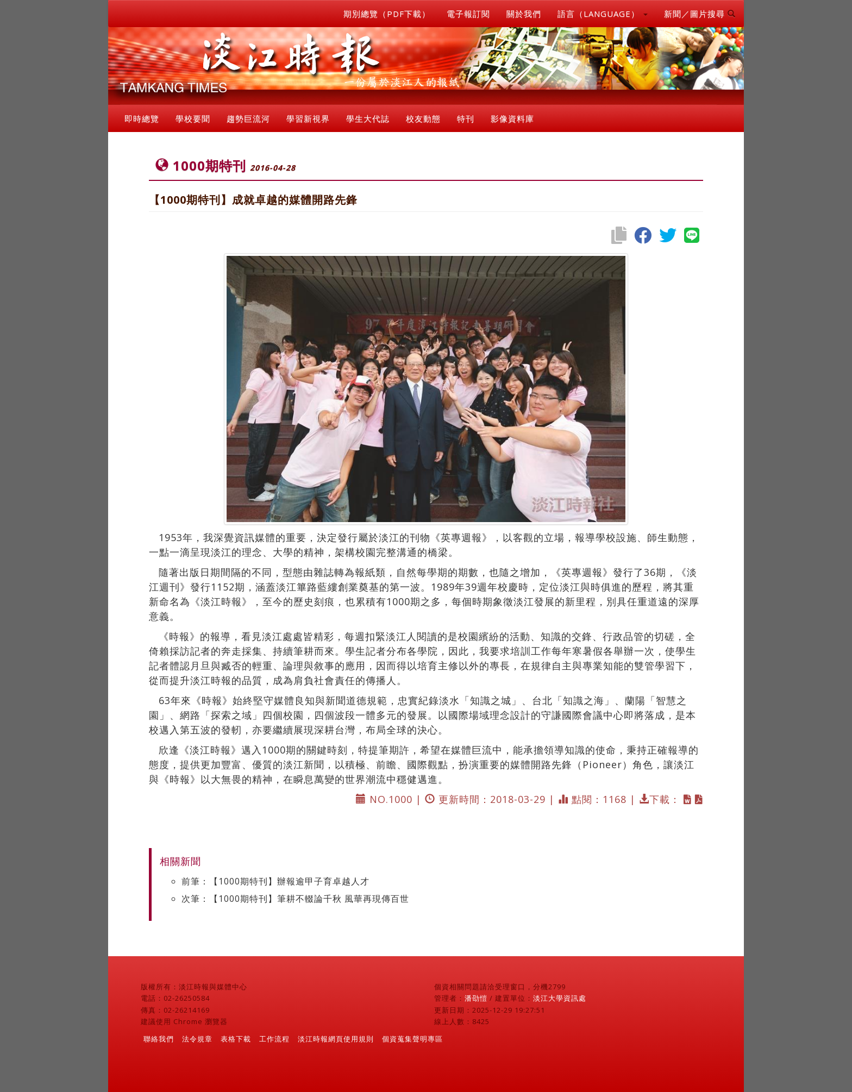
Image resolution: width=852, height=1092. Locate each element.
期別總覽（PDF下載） (386, 13)
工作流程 (274, 1039)
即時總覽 (141, 118)
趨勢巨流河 (248, 118)
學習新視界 (308, 118)
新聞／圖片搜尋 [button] (700, 13)
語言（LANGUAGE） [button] (602, 13)
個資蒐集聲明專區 (412, 1039)
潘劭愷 (476, 998)
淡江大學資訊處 (559, 998)
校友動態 (423, 118)
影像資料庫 (512, 118)
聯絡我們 (158, 1039)
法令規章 (197, 1039)
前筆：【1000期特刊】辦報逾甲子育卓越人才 (275, 881)
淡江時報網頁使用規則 (336, 1039)
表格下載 (236, 1039)
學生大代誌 (368, 118)
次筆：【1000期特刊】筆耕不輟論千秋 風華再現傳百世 (295, 899)
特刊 (465, 118)
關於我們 (523, 13)
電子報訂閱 (468, 13)
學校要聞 (193, 118)
